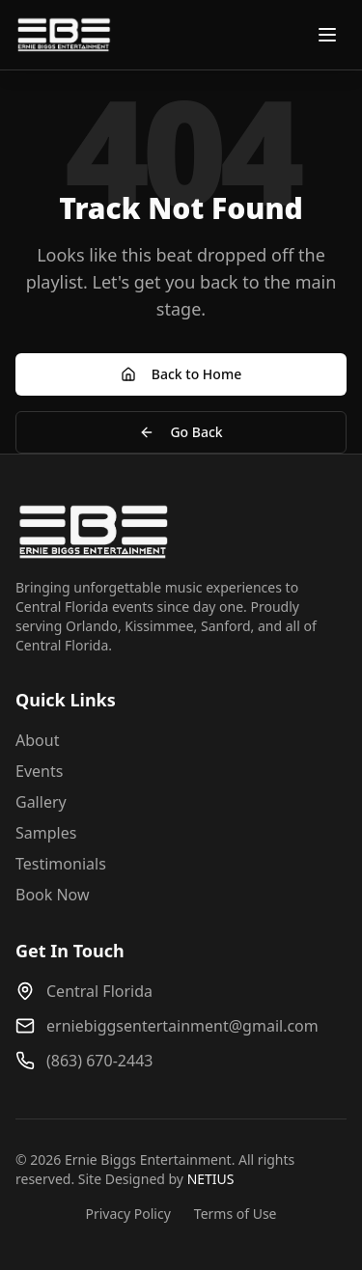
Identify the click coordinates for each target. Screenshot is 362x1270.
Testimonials (60, 863)
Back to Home (181, 374)
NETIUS (211, 1179)
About (37, 740)
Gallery (41, 802)
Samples (45, 832)
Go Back (180, 432)
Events (39, 771)
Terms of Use (235, 1213)
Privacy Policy (127, 1213)
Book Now (52, 894)
